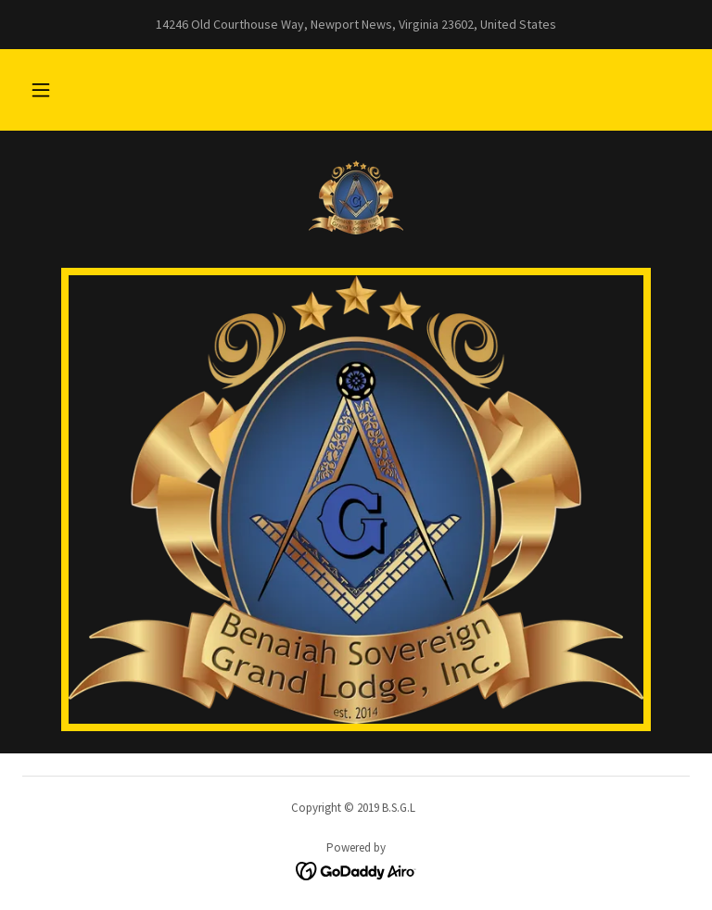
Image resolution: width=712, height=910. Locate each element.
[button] (40, 89)
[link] (356, 197)
